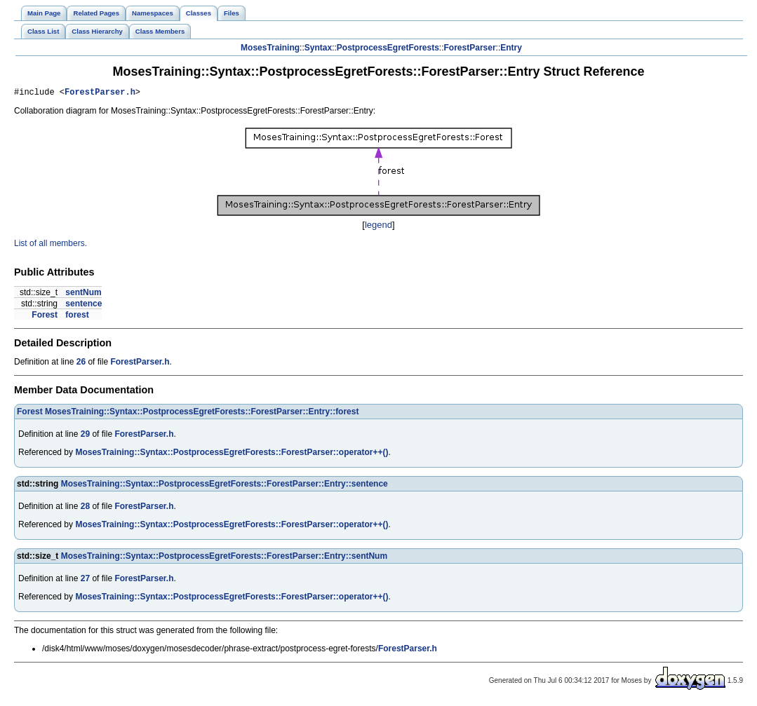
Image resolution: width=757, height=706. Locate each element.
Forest (45, 317)
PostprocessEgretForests (388, 48)
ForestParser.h (100, 94)
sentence (83, 306)
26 (81, 364)
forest (76, 317)
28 (85, 508)
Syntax (318, 48)
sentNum (83, 294)
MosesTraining (270, 48)
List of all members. (50, 245)
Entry (511, 48)
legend (378, 227)
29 (85, 436)
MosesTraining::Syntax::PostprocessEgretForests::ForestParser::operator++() (231, 454)
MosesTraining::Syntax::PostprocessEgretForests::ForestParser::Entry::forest (202, 414)
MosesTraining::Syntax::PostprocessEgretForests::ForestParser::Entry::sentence (224, 486)
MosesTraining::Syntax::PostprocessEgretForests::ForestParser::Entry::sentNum (224, 558)
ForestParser (470, 48)
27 (85, 580)
